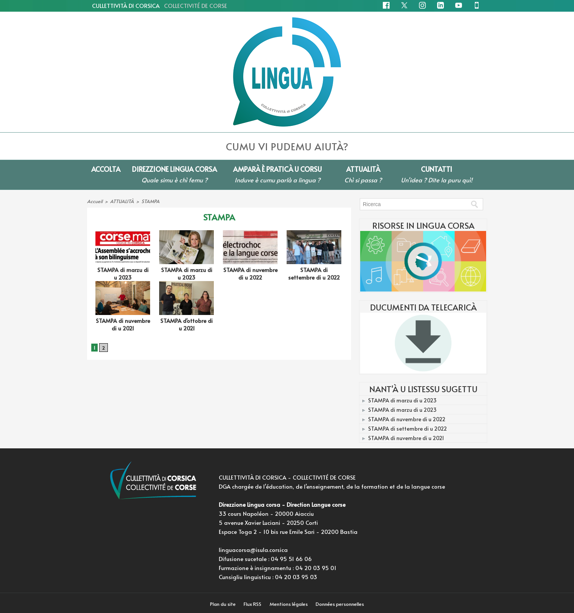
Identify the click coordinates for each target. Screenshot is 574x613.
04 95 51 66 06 (291, 559)
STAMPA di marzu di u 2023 (123, 273)
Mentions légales (289, 604)
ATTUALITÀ (120, 201)
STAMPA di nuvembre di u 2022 (250, 273)
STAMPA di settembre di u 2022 (314, 273)
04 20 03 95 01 (315, 568)
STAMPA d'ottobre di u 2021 (186, 323)
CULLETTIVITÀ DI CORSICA (159, 5)
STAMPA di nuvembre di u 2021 (122, 323)
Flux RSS (253, 604)
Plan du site (222, 604)
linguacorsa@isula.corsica (253, 549)
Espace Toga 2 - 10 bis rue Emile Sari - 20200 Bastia (288, 531)
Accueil (94, 201)
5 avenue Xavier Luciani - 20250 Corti (268, 522)
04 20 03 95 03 (296, 577)
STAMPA (148, 201)
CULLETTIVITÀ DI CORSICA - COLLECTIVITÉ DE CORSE (287, 477)
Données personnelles (341, 604)
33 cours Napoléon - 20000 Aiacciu (266, 513)
